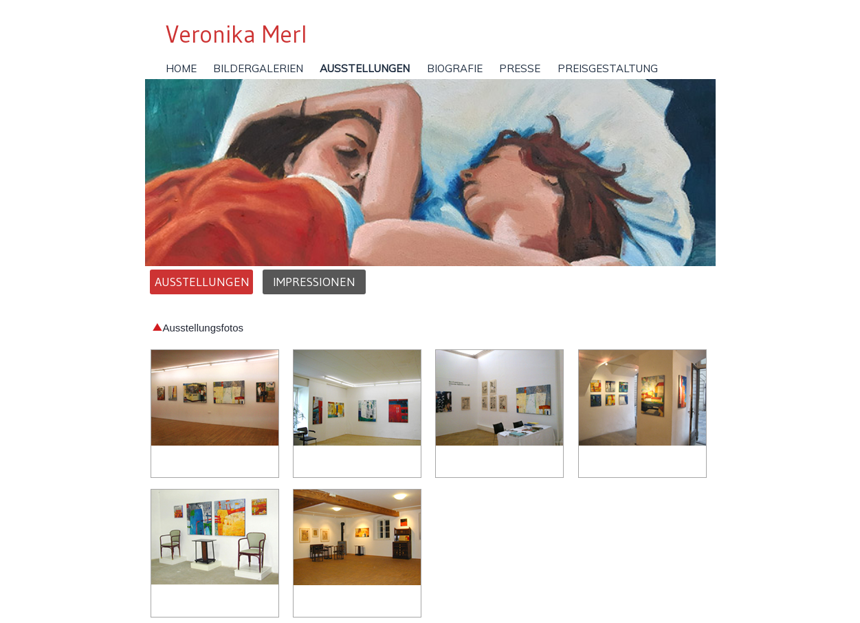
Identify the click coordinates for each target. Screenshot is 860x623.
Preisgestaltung (608, 68)
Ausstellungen (201, 281)
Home (181, 68)
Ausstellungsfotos (198, 328)
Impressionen (314, 281)
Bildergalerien (258, 68)
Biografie (455, 68)
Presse (519, 68)
